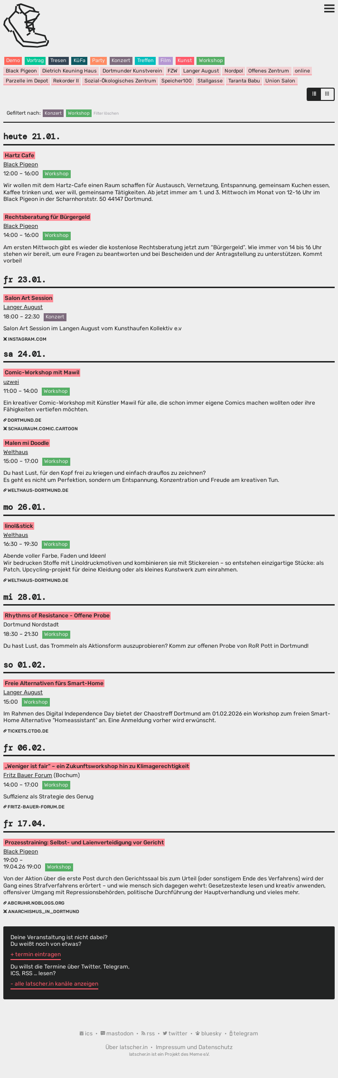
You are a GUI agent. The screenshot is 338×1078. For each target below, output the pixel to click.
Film (165, 60)
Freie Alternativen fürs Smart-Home (54, 683)
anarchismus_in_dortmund (41, 911)
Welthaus (15, 452)
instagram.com (25, 339)
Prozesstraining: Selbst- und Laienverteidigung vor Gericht (84, 842)
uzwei (11, 382)
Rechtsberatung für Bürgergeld (47, 217)
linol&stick (19, 526)
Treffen (145, 60)
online (302, 71)
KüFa (79, 60)
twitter (176, 1033)
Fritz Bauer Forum (27, 775)
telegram (244, 1033)
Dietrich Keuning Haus (69, 71)
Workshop (211, 60)
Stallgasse (210, 81)
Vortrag (35, 60)
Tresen (58, 60)
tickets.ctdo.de (25, 731)
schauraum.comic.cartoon (40, 428)
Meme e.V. (199, 1054)
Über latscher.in (127, 1047)
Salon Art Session (28, 298)
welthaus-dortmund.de (35, 490)
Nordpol (234, 71)
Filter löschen (106, 113)
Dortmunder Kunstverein (132, 71)
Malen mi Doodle (27, 443)
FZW (173, 71)
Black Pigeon (21, 71)
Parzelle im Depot (27, 81)
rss (148, 1033)
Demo (13, 60)
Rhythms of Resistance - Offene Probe (57, 615)
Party (98, 60)
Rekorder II (66, 81)
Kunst (185, 60)
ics (87, 1033)
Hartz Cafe (19, 155)
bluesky (209, 1033)
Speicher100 (176, 81)
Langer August (201, 71)
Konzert (121, 60)
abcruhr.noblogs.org (34, 903)
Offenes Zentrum (268, 71)
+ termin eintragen (35, 954)
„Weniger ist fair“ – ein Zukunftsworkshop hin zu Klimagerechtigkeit (97, 766)
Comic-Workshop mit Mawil (42, 373)
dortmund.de (22, 420)
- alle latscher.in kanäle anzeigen (54, 983)
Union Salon (280, 81)
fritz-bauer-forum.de (34, 806)
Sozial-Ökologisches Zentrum (120, 81)
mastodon (118, 1033)
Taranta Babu (244, 81)
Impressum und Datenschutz (194, 1047)
